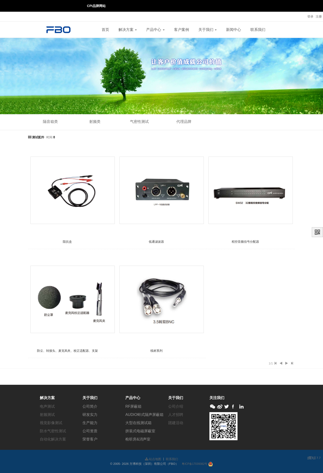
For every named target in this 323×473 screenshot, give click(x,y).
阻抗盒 (67, 241)
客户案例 (181, 30)
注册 (319, 16)
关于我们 (207, 30)
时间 (49, 137)
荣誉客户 (89, 439)
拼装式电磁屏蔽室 (140, 431)
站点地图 (153, 459)
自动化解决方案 (53, 439)
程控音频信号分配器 (245, 241)
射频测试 (47, 415)
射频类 (94, 122)
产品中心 (155, 30)
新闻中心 (233, 30)
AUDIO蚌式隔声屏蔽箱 (144, 415)
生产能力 (89, 423)
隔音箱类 (50, 122)
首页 (105, 30)
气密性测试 (139, 122)
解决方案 (128, 30)
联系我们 (257, 30)
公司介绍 (175, 406)
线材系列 (156, 350)
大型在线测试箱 (138, 423)
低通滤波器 (156, 241)
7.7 (314, 458)
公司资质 (89, 431)
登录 (310, 16)
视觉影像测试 (51, 423)
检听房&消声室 (137, 439)
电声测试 (47, 406)
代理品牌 (183, 122)
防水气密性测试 (53, 431)
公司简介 (89, 406)
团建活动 (175, 423)
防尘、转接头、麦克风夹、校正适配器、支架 (67, 350)
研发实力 (89, 415)
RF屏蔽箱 (133, 406)
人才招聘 (175, 415)
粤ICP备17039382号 (194, 464)
